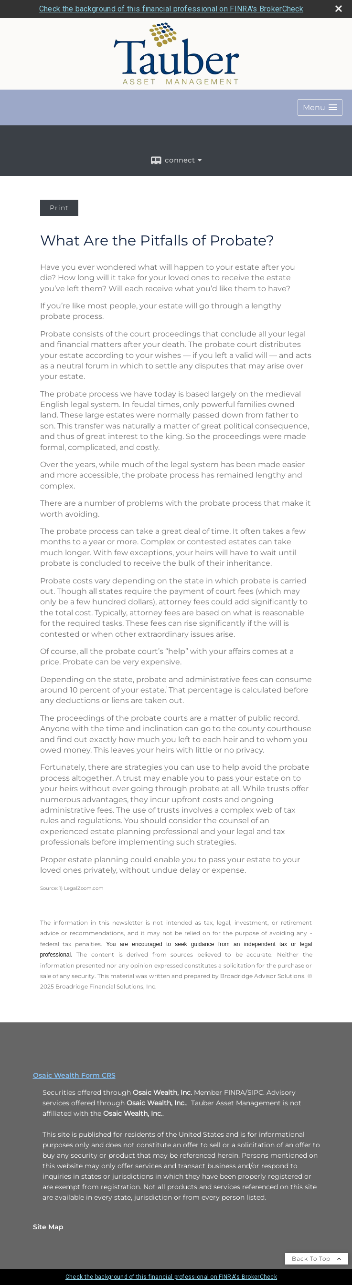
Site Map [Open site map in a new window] (48, 1227)
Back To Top (316, 1258)
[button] (320, 107)
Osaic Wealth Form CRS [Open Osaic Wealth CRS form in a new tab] (74, 1075)
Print (59, 208)
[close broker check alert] (338, 8)
